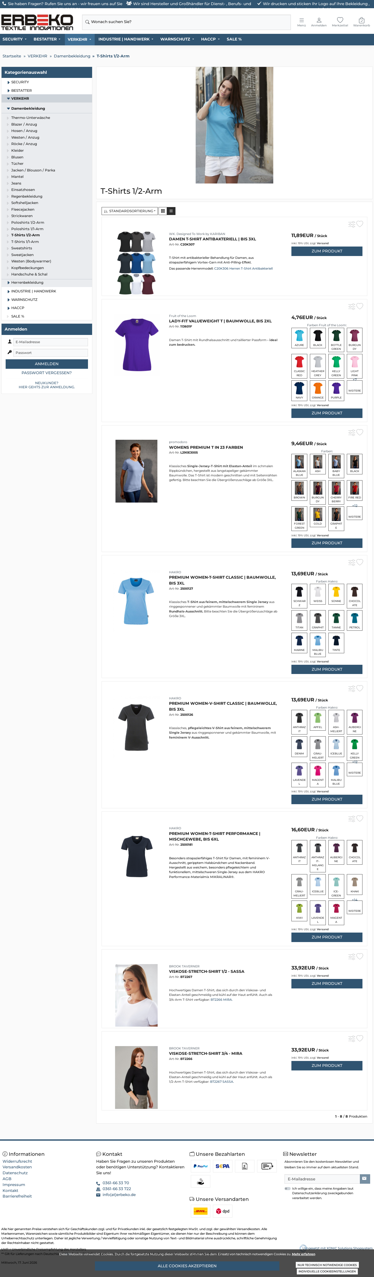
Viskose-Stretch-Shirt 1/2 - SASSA (206, 971)
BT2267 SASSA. (222, 1082)
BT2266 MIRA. (222, 1000)
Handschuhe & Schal (29, 274)
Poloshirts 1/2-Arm (27, 222)
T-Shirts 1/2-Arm (25, 235)
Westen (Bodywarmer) (31, 261)
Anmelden (46, 363)
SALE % (234, 39)
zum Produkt (327, 251)
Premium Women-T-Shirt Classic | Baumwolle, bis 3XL (222, 580)
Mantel (17, 177)
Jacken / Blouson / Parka (33, 170)
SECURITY (13, 39)
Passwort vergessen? (47, 372)
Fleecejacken (22, 209)
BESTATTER (45, 39)
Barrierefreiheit (17, 1196)
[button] (163, 211)
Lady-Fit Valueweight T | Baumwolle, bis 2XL (220, 321)
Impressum (14, 1184)
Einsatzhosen (23, 190)
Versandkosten (17, 1166)
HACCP (208, 39)
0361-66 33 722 (117, 1188)
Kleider (17, 150)
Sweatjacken (22, 255)
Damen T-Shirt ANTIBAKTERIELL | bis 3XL (212, 239)
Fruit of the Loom (182, 316)
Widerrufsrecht (17, 1161)
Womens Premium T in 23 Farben (206, 447)
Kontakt (10, 1190)
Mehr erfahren (303, 1254)
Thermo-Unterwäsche (30, 118)
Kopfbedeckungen (27, 268)
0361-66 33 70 (116, 1182)
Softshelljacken (24, 203)
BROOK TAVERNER (184, 966)
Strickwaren (22, 216)
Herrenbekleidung (27, 282)
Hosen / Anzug (24, 131)
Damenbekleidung (28, 108)
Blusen (17, 157)
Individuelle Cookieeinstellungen (327, 1271)
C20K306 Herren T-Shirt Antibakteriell (243, 268)
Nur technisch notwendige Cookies (327, 1265)
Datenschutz (15, 1172)
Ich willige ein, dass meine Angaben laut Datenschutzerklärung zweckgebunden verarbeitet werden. (322, 1193)
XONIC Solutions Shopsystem (350, 1248)
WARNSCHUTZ (175, 39)
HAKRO (175, 572)
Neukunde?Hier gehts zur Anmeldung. (47, 385)
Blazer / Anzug (24, 124)
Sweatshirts (21, 248)
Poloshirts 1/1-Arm (27, 229)
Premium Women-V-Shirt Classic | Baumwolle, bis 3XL (223, 706)
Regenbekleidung (26, 196)
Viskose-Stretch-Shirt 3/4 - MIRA (205, 1053)
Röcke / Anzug (24, 144)
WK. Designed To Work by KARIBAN (197, 234)
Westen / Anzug (25, 137)
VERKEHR (77, 39)
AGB (7, 1178)
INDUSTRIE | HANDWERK (124, 39)
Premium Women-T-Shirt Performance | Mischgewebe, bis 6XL (214, 836)
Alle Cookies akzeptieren (187, 1265)
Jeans (16, 183)
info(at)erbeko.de (119, 1194)
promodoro (178, 442)
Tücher (17, 163)
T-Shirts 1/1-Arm (25, 242)
